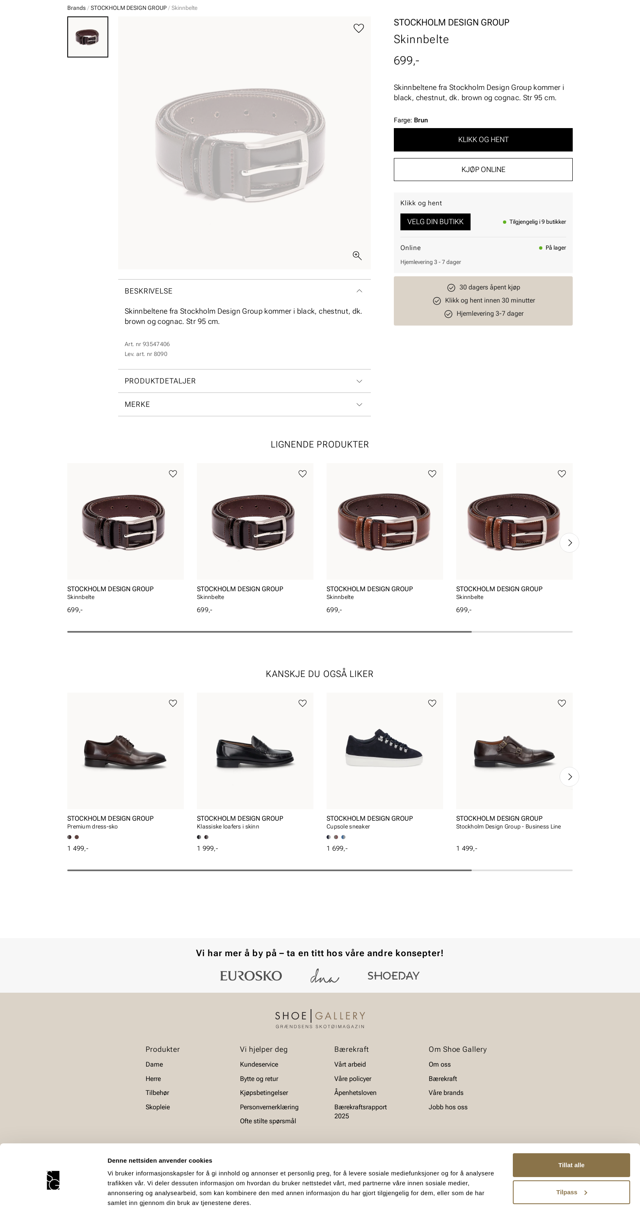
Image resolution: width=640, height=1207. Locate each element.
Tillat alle (571, 1130)
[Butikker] (463, 30)
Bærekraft (443, 1101)
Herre (103, 53)
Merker (494, 53)
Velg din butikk (435, 284)
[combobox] (291, 29)
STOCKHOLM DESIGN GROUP (129, 71)
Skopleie (212, 53)
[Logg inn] (493, 30)
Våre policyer (352, 1101)
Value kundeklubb (545, 53)
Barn (131, 53)
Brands (76, 71)
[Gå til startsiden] (104, 29)
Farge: (411, 183)
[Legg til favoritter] (358, 91)
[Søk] (384, 29)
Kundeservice (259, 1087)
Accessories (169, 53)
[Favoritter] (525, 30)
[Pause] (566, 6)
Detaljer (118, 1190)
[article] (125, 597)
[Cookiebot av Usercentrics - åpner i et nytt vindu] (53, 1191)
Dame (75, 53)
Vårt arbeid (350, 1087)
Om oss (440, 1087)
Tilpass (571, 1157)
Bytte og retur (259, 1101)
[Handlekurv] (559, 30)
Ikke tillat (571, 1184)
